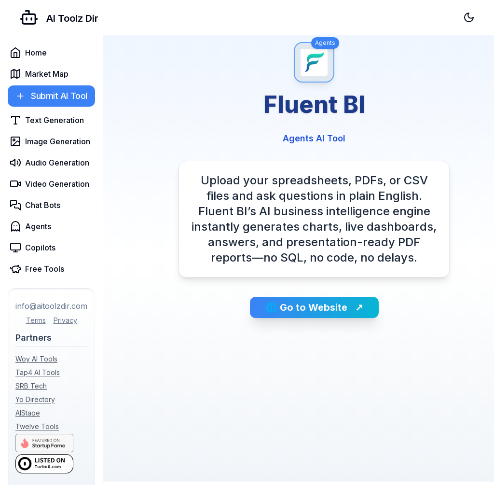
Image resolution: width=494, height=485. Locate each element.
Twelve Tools (37, 426)
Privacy (65, 320)
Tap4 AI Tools (37, 372)
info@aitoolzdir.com (51, 306)
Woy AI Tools (36, 359)
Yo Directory (35, 399)
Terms (36, 320)
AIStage (27, 413)
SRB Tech (31, 386)
